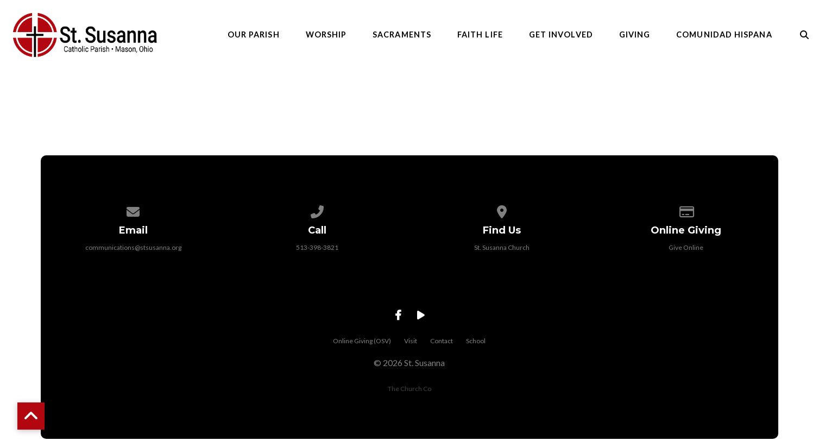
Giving (634, 35)
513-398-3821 (317, 247)
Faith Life (480, 35)
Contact (441, 341)
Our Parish (254, 35)
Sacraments (402, 35)
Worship (326, 35)
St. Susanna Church (502, 247)
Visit (410, 341)
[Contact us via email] (133, 210)
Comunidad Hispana (724, 35)
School (476, 341)
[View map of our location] (502, 210)
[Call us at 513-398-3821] (317, 210)
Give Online (686, 247)
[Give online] (686, 210)
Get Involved (561, 35)
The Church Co (409, 389)
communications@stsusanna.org (133, 247)
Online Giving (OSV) (362, 341)
